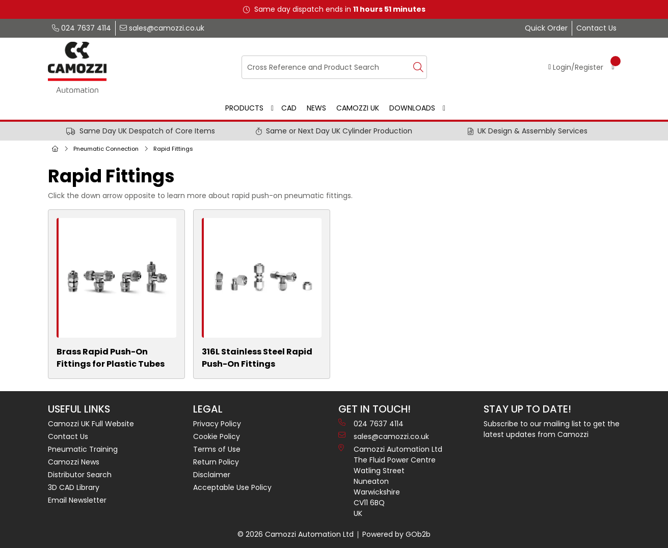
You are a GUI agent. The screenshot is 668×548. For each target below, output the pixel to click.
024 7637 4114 (81, 28)
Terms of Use (217, 449)
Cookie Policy (216, 436)
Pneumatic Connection (106, 149)
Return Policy (216, 462)
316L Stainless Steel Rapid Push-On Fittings (257, 358)
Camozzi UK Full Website (91, 424)
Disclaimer (211, 475)
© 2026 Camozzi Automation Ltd (295, 534)
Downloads (412, 108)
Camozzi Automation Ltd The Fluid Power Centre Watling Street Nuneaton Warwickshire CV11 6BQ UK (390, 481)
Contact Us (596, 28)
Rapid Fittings (173, 149)
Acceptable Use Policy (232, 487)
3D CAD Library (73, 487)
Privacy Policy (217, 424)
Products (244, 108)
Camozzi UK (357, 108)
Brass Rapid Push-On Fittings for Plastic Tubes (111, 358)
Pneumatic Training (83, 449)
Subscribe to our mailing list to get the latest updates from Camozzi (552, 429)
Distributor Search (80, 475)
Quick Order (546, 28)
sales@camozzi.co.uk (162, 28)
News (316, 108)
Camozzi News (73, 462)
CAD (289, 108)
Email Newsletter (77, 500)
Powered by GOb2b (396, 534)
